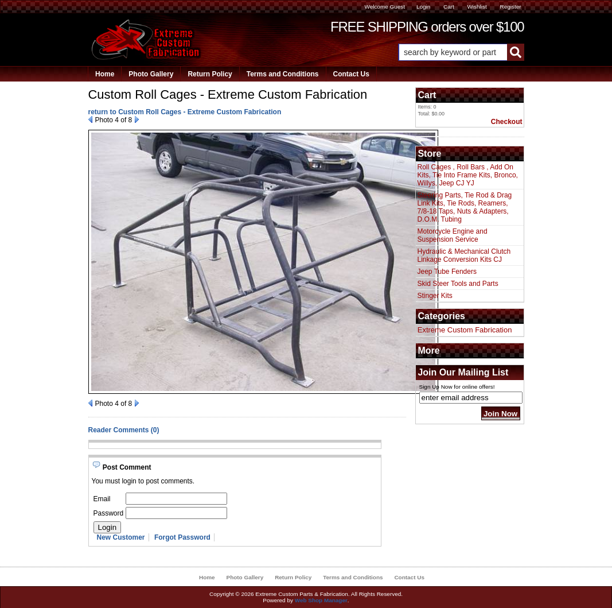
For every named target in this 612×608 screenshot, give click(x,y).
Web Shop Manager (321, 600)
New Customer (121, 537)
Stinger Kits (435, 296)
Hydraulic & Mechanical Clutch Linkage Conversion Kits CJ (464, 255)
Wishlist (476, 6)
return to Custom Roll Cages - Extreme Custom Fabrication (185, 112)
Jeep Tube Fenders (447, 272)
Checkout (507, 122)
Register (510, 6)
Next (137, 119)
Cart (448, 6)
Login (423, 6)
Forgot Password (182, 537)
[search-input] (453, 52)
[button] (461, 52)
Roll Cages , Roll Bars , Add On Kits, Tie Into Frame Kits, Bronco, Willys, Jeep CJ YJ (468, 175)
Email (102, 499)
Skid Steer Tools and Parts (458, 284)
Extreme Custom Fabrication (465, 330)
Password (108, 513)
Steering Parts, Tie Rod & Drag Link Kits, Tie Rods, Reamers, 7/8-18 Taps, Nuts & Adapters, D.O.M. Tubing (465, 207)
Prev (90, 119)
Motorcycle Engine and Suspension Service (453, 235)
